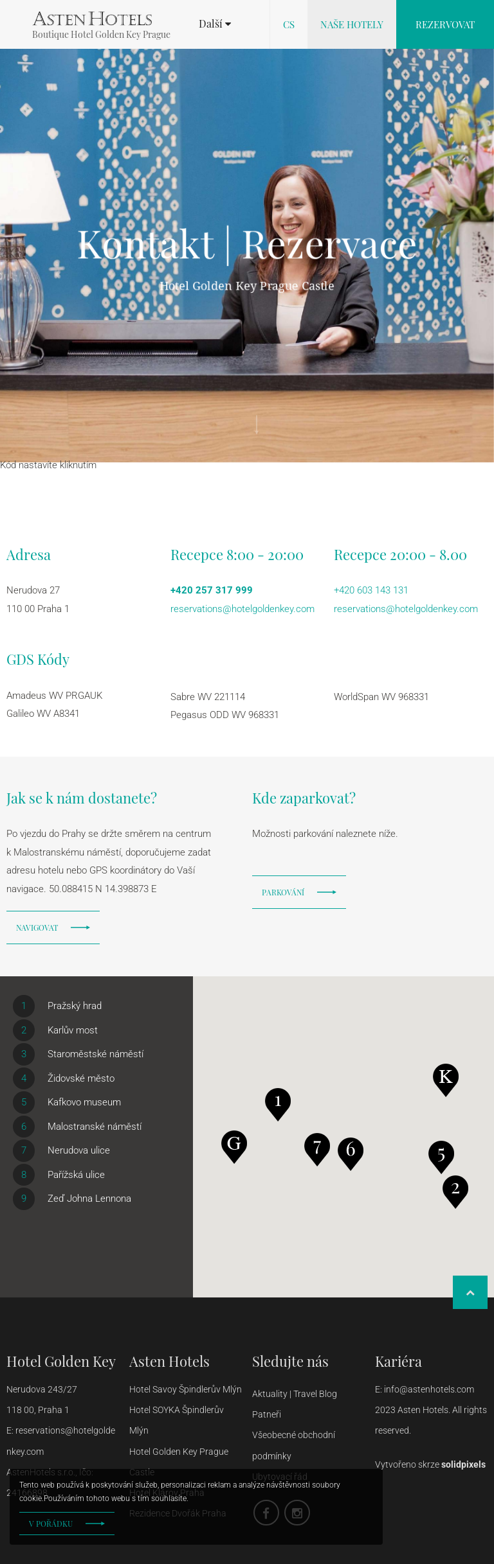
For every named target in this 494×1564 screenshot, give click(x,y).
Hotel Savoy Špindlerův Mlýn (185, 1389)
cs (289, 24)
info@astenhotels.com (430, 1389)
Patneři (267, 1414)
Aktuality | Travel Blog (295, 1394)
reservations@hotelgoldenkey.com (242, 609)
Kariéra (398, 1361)
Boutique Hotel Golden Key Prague (101, 34)
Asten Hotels (169, 1361)
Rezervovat (445, 24)
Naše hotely (351, 24)
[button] (215, 24)
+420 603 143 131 (371, 590)
